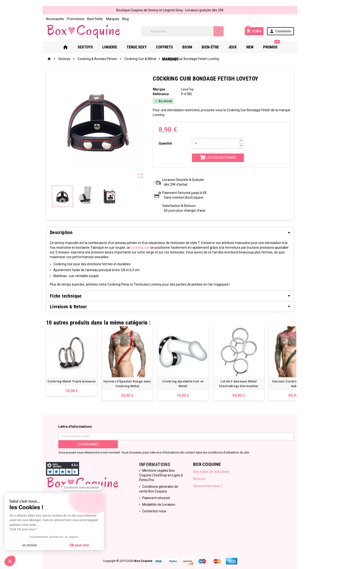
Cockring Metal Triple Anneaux (58, 373)
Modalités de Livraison (155, 491)
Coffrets (151, 48)
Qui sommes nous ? (210, 477)
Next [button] (303, 313)
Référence (159, 95)
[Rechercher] (184, 32)
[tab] (170, 228)
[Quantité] (217, 139)
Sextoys (72, 48)
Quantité (163, 139)
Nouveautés (42, 19)
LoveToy (188, 90)
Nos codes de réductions (213, 463)
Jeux (220, 48)
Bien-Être (197, 48)
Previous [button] (296, 313)
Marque (157, 90)
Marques (99, 19)
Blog (112, 19)
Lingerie (96, 48)
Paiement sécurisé (153, 485)
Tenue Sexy (124, 48)
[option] (58, 352)
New (237, 48)
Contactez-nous (151, 498)
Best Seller (82, 19)
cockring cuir (101, 244)
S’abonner (78, 436)
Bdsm (174, 48)
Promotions (62, 19)
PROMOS (258, 46)
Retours (201, 470)
